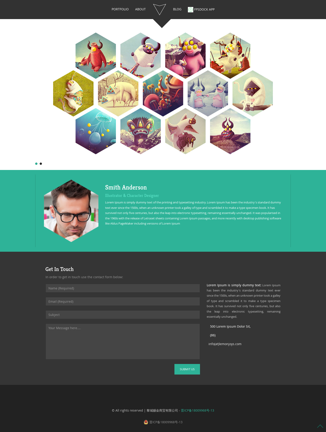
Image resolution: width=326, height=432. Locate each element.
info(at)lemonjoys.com (225, 344)
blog (177, 9)
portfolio (120, 9)
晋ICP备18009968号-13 (197, 410)
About (140, 9)
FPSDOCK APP (201, 9)
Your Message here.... (123, 341)
